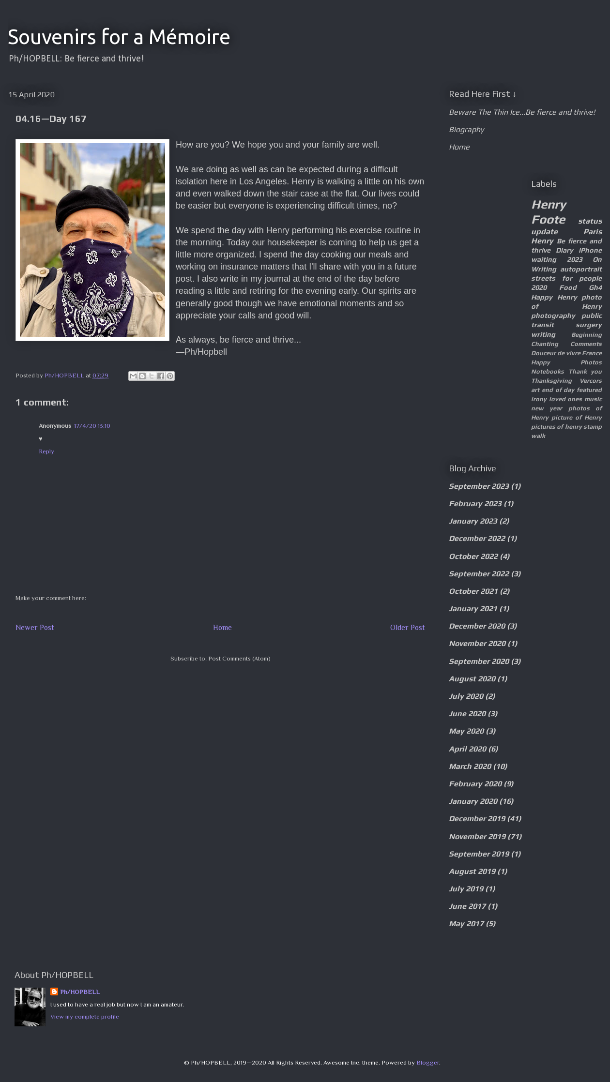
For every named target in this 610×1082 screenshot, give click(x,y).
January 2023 (473, 521)
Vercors (591, 380)
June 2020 (467, 713)
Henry (542, 240)
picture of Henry (576, 417)
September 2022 (479, 573)
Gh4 (595, 287)
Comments (586, 343)
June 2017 (467, 906)
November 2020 (477, 643)
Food (568, 287)
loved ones (565, 399)
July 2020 (466, 696)
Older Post (407, 627)
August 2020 (472, 678)
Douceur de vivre (555, 353)
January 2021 (473, 608)
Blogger (427, 1062)
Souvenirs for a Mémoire (119, 36)
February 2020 (475, 783)
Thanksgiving (551, 380)
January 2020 (473, 801)
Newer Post (34, 627)
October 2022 (473, 556)
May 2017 (466, 923)
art (535, 389)
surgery (589, 325)
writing (543, 334)
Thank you (585, 371)
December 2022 (477, 538)
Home (222, 627)
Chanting (544, 343)
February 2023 (475, 503)
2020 (539, 287)
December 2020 (477, 626)
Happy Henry (554, 297)
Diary (564, 250)
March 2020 (470, 766)
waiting (543, 259)
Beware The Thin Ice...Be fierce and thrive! (522, 112)
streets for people (566, 278)
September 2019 (479, 853)
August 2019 (472, 871)
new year (546, 408)
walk (538, 435)
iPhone (590, 250)
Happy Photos (566, 362)
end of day (558, 389)
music (593, 399)
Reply (46, 451)
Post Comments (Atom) (239, 658)
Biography (466, 129)
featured (589, 389)
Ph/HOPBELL (80, 991)
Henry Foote (548, 211)
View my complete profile (84, 1016)
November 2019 (477, 836)
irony (539, 399)
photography (553, 315)
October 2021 (473, 591)
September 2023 (479, 486)
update (544, 231)
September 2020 (479, 661)
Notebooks (547, 371)
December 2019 (477, 818)
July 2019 (466, 888)
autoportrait (581, 269)
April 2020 (467, 748)
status (590, 220)
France (592, 353)
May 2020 (466, 731)
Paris (592, 231)
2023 (574, 259)
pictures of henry (556, 426)
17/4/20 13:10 (92, 425)
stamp (592, 426)
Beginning (586, 334)
